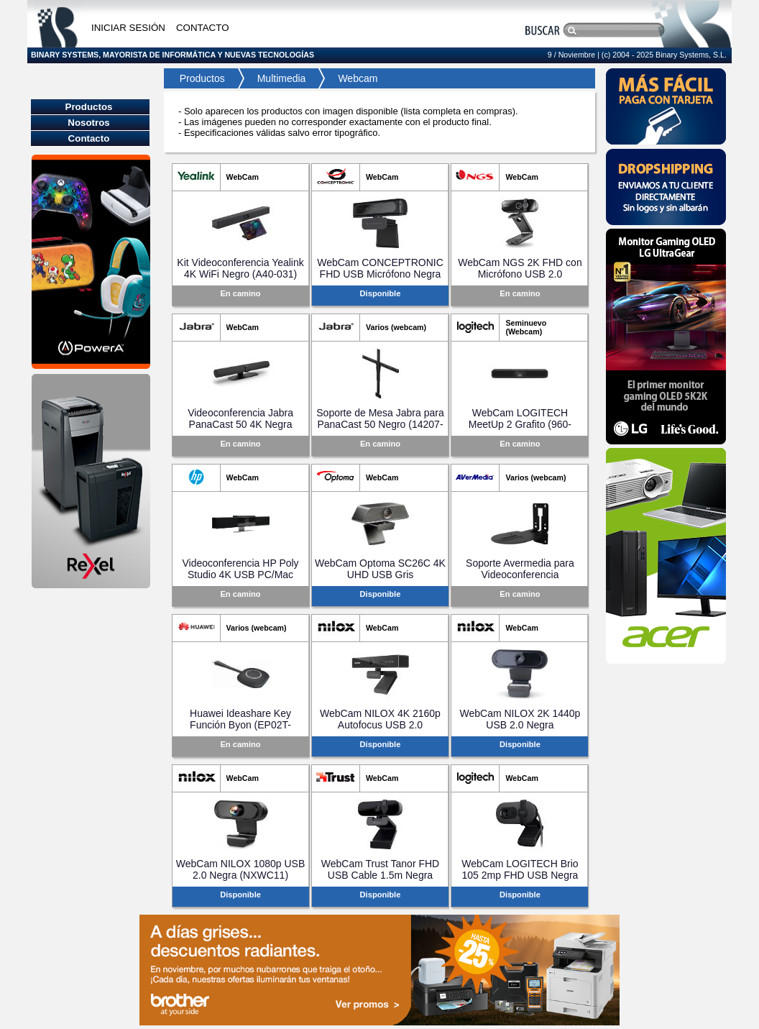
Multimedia (281, 78)
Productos (198, 78)
